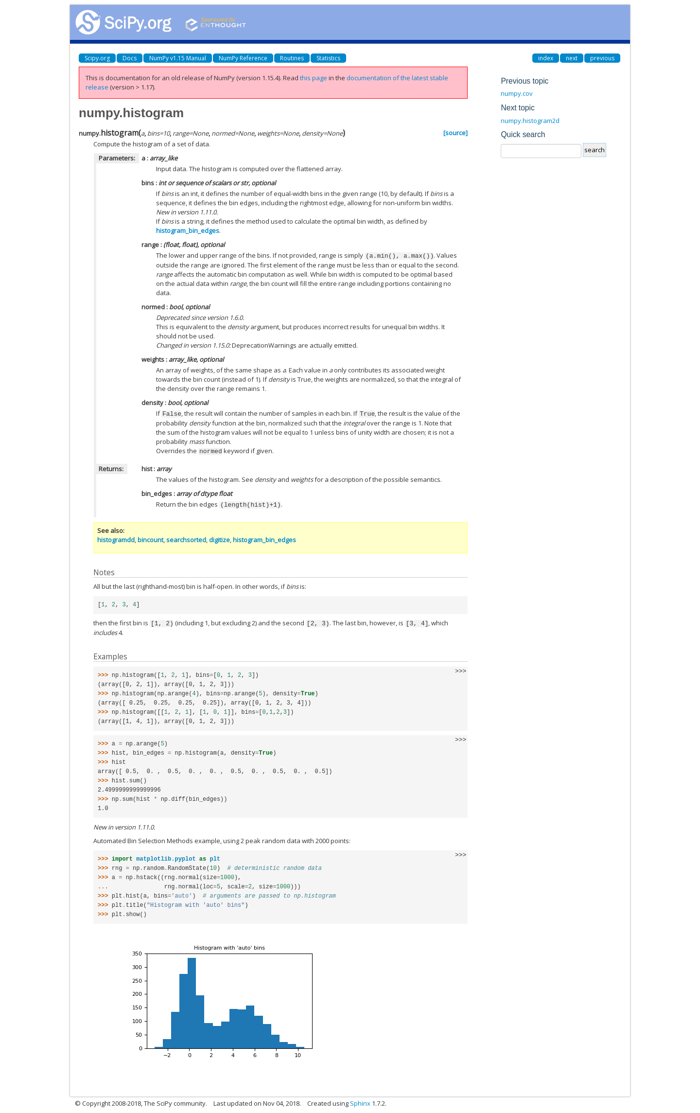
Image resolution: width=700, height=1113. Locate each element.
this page (313, 77)
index (545, 58)
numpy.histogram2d (530, 120)
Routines (292, 58)
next (572, 58)
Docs (129, 58)
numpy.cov (517, 93)
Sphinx (360, 1100)
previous (602, 58)
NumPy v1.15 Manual (177, 58)
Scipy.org (97, 58)
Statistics (328, 58)
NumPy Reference (243, 58)
